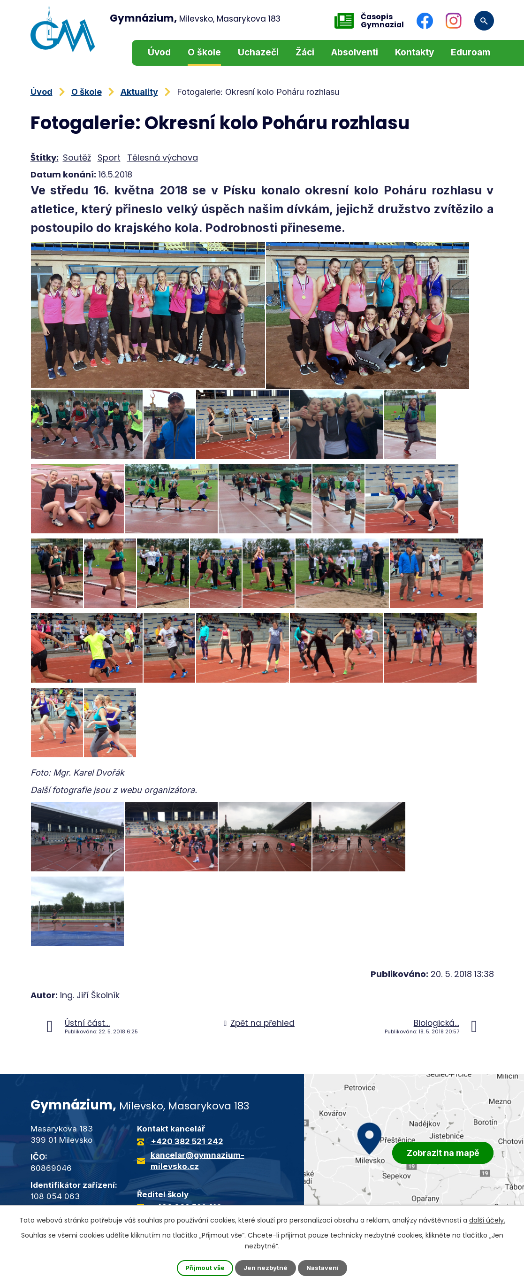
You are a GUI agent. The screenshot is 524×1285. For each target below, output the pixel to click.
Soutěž (77, 157)
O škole (204, 52)
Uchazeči (258, 52)
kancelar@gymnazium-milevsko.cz (197, 1160)
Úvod (159, 52)
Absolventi (354, 52)
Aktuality (139, 92)
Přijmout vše (203, 1268)
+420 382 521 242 (187, 1141)
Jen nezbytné (266, 1268)
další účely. (487, 1219)
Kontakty (414, 52)
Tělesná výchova (162, 157)
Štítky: (44, 157)
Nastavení (324, 1268)
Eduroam (470, 52)
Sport (109, 157)
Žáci (305, 52)
